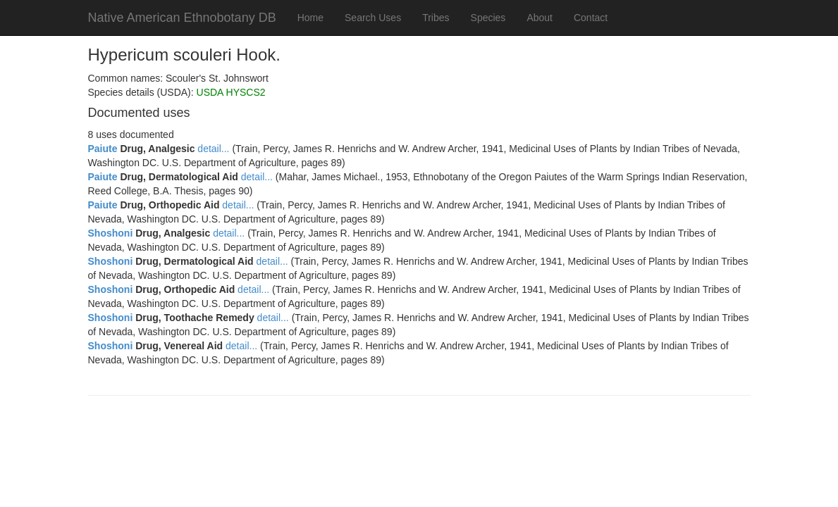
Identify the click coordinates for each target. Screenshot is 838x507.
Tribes (435, 17)
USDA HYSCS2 (231, 92)
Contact (591, 17)
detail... (213, 148)
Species (488, 17)
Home (310, 17)
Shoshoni (110, 233)
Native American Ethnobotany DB (182, 18)
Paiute (103, 148)
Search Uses (373, 17)
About (539, 17)
